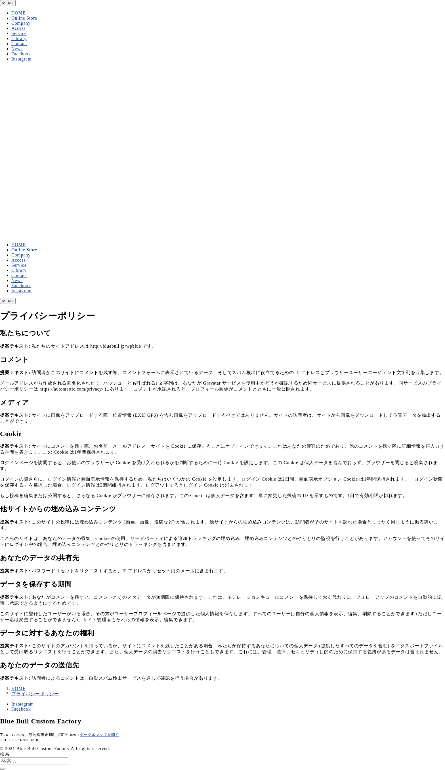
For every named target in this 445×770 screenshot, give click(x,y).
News (17, 48)
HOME (18, 13)
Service (19, 33)
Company (21, 23)
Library (19, 38)
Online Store (24, 18)
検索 (5, 754)
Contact (19, 43)
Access (18, 28)
